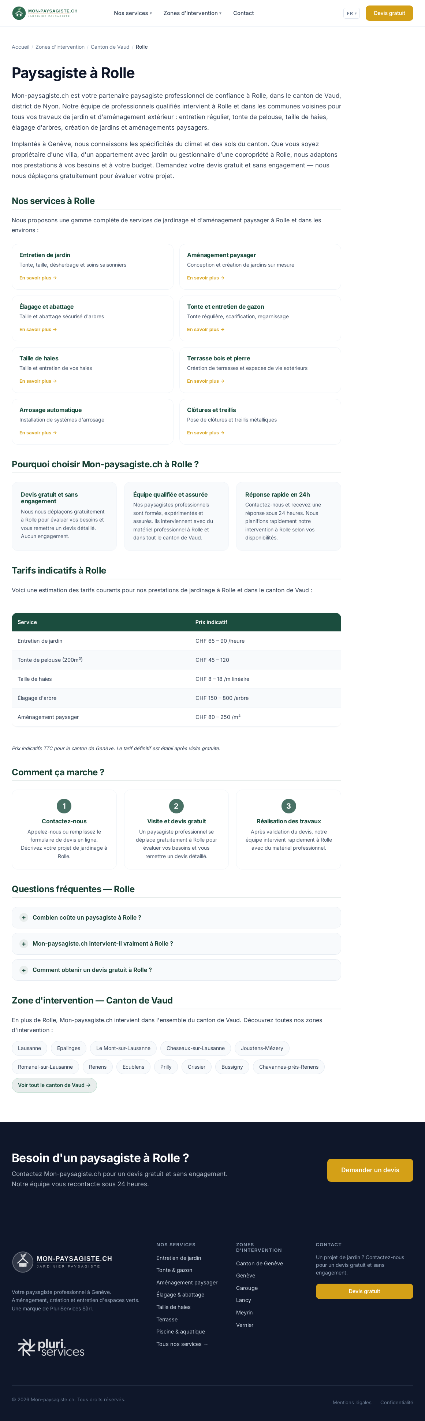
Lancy (243, 1300)
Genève (245, 1275)
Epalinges (68, 1048)
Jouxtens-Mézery (262, 1048)
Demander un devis (370, 1170)
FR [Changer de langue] (352, 13)
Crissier (196, 1067)
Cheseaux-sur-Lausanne (196, 1048)
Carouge (247, 1288)
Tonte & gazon (174, 1270)
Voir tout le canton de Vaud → (54, 1085)
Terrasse (167, 1319)
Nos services (133, 13)
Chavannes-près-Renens (288, 1067)
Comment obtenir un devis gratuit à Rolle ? (92, 969)
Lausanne (29, 1048)
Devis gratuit (389, 13)
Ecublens (133, 1067)
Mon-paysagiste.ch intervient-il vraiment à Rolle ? (103, 943)
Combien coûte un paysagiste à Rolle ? (87, 917)
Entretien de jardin (178, 1258)
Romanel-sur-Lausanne (45, 1067)
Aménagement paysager (186, 1282)
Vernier (244, 1325)
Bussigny (232, 1067)
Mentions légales (352, 1402)
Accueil (20, 47)
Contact (243, 13)
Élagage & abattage (180, 1294)
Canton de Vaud (110, 47)
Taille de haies (173, 1307)
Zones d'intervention (192, 13)
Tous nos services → (182, 1344)
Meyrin (244, 1312)
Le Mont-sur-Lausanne (123, 1048)
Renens (98, 1067)
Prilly (166, 1067)
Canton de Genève (259, 1263)
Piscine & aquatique (180, 1331)
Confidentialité (396, 1402)
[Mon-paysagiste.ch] (54, 13)
